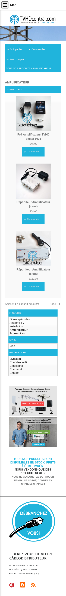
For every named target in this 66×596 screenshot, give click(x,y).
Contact (14, 372)
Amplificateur (42, 68)
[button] (16, 49)
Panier (13, 339)
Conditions (16, 365)
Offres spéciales (20, 319)
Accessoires (17, 333)
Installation (16, 326)
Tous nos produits (18, 68)
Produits (15, 313)
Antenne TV (17, 322)
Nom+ (10, 89)
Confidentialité (18, 362)
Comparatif (16, 369)
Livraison (15, 358)
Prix (19, 89)
